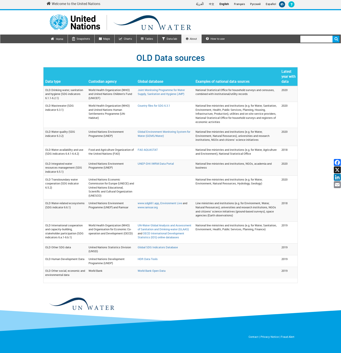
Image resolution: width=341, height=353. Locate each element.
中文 (211, 4)
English (224, 4)
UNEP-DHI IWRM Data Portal (156, 164)
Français (239, 4)
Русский (255, 4)
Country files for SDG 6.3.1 (154, 106)
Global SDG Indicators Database (158, 247)
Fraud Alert (287, 337)
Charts (128, 39)
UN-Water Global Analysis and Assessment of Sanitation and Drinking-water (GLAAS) (164, 227)
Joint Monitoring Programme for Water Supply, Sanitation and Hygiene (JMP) (161, 92)
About (193, 39)
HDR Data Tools (148, 259)
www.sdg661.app (148, 203)
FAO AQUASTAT (148, 150)
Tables (149, 39)
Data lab (172, 39)
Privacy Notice (270, 337)
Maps (106, 39)
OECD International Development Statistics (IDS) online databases (161, 235)
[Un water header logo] (120, 22)
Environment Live (171, 203)
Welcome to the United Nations (73, 3)
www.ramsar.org (148, 207)
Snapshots (83, 39)
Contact (254, 337)
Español (271, 4)
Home (59, 39)
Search (336, 39)
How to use (215, 39)
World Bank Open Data (151, 271)
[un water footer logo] (81, 304)
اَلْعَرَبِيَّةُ (200, 4)
